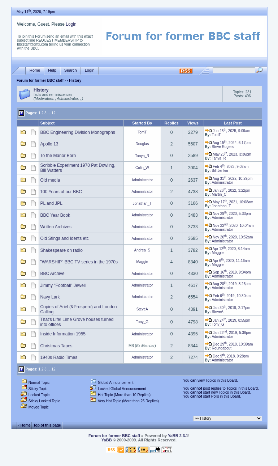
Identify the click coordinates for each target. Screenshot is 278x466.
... (48, 113)
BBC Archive (52, 273)
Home (35, 70)
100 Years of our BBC (61, 191)
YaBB (106, 440)
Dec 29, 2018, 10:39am (229, 344)
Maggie (217, 253)
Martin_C (219, 194)
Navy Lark (50, 297)
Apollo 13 (49, 144)
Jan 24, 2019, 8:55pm (227, 320)
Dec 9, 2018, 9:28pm (227, 356)
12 (53, 113)
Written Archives (55, 226)
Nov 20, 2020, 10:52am (229, 237)
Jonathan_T (142, 204)
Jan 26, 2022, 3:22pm (227, 190)
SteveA (142, 309)
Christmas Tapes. (56, 345)
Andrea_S (142, 250)
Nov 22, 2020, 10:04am (229, 226)
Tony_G (142, 322)
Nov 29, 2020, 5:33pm (228, 214)
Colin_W (142, 168)
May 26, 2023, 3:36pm (228, 154)
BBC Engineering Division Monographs (77, 132)
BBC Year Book (55, 215)
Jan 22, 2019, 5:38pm (228, 333)
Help (52, 70)
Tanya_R (142, 156)
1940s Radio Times (58, 357)
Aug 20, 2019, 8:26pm (228, 284)
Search (71, 70)
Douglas (142, 144)
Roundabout (221, 348)
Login (71, 24)
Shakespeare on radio (61, 250)
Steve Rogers (223, 147)
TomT (142, 132)
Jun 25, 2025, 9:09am (227, 131)
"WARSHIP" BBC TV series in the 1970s (79, 261)
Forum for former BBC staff (40, 80)
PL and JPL (51, 203)
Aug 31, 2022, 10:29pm (229, 179)
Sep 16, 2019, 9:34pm (228, 272)
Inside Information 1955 (62, 333)
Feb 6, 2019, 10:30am (228, 296)
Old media (50, 180)
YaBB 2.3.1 (178, 435)
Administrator (142, 180)
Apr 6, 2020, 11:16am (227, 261)
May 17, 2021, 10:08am (229, 202)
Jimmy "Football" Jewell (63, 285)
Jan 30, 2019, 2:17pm (227, 308)
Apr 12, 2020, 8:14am (227, 249)
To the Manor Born (58, 155)
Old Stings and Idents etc (64, 238)
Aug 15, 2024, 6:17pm (228, 143)
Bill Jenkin (220, 171)
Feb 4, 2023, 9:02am (227, 167)
